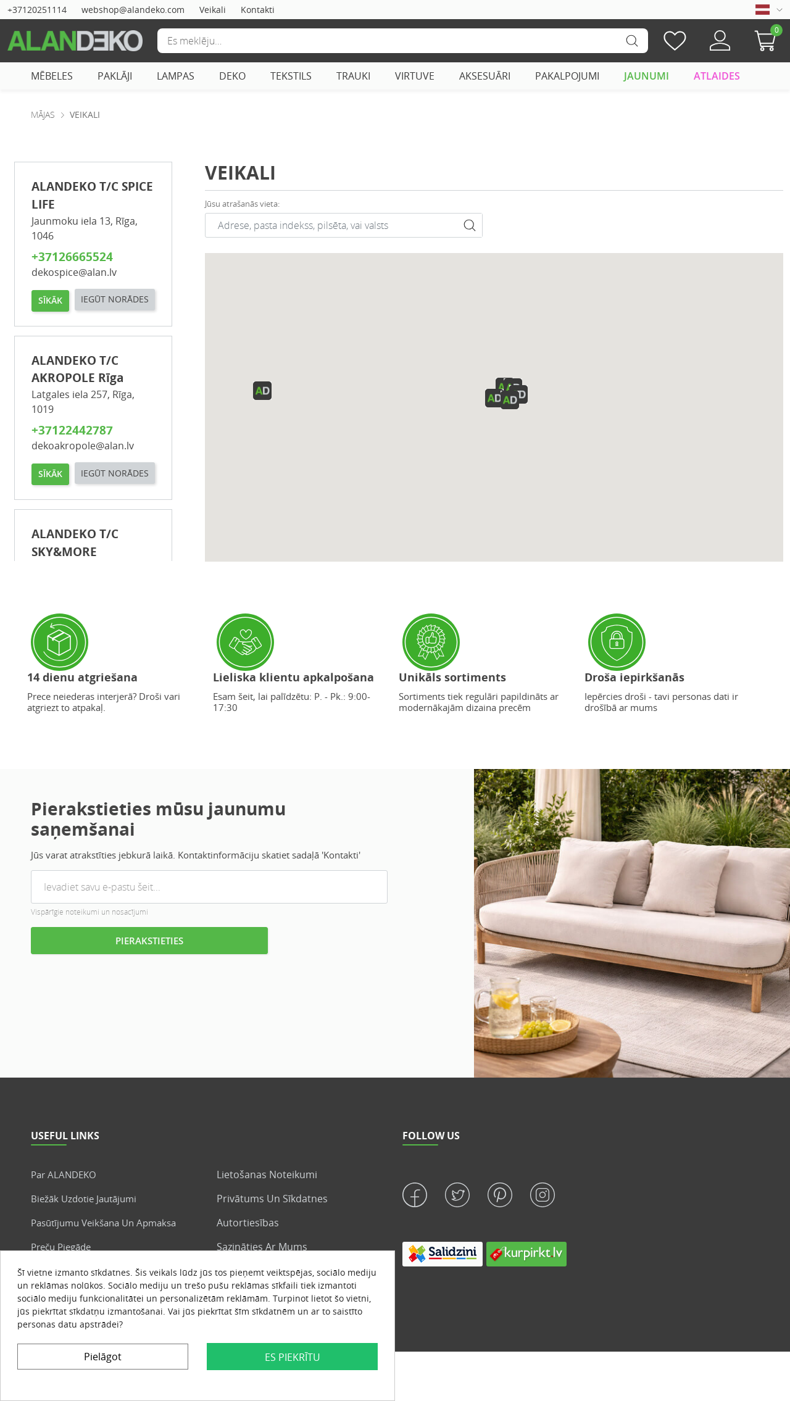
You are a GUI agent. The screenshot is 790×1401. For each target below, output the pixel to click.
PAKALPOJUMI (567, 76)
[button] (768, 40)
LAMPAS (175, 76)
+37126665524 (72, 256)
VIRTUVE (414, 76)
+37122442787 (72, 458)
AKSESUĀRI (484, 76)
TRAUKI (353, 76)
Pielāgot (103, 1356)
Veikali (212, 9)
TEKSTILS (291, 76)
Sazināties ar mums (262, 1246)
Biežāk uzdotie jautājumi (87, 1198)
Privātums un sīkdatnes (272, 1198)
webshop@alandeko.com (133, 9)
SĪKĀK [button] (50, 299)
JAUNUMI (646, 76)
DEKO (232, 76)
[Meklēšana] (402, 40)
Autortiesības (248, 1222)
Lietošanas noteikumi (267, 1174)
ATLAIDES (717, 76)
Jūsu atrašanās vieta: (242, 203)
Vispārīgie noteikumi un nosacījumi (89, 912)
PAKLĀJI (115, 76)
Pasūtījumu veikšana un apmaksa (110, 1222)
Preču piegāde (64, 1246)
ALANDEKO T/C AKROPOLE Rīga (77, 397)
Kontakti (258, 9)
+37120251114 (37, 9)
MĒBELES (52, 76)
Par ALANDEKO (66, 1174)
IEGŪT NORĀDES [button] (72, 327)
